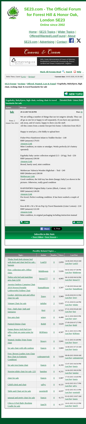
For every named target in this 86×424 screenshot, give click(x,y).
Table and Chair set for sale (19, 391)
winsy (43, 317)
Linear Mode (78, 100)
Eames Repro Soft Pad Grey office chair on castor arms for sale (20, 332)
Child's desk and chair (17, 384)
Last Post (68, 263)
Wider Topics (66, 32)
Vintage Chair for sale (17, 303)
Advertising (47, 42)
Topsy (43, 296)
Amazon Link (26, 143)
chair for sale (13, 378)
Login (24, 77)
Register (32, 77)
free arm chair (14, 317)
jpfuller (43, 303)
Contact (62, 42)
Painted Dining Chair (17, 324)
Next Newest (50, 237)
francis (43, 348)
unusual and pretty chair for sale (21, 397)
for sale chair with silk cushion (21, 348)
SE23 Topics (47, 32)
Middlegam (43, 271)
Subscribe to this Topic (44, 234)
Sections (21, 83)
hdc (12, 112)
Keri (43, 310)
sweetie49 (43, 391)
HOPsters (43, 332)
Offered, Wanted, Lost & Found (41, 83)
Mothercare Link (27, 176)
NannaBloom (43, 287)
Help (77, 72)
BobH (43, 324)
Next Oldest (38, 237)
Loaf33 (43, 262)
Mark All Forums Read (50, 72)
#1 (81, 112)
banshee (43, 371)
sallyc (43, 384)
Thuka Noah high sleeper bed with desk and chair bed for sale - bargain (22, 262)
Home (33, 32)
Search (67, 72)
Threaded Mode (65, 100)
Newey (43, 341)
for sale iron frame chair (18, 365)
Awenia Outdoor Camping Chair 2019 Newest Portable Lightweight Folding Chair (21, 287)
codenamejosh (43, 356)
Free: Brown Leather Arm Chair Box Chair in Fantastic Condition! (21, 356)
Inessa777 (43, 278)
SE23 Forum (10, 83)
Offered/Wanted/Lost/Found (47, 36)
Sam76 (43, 404)
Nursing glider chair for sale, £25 (22, 371)
